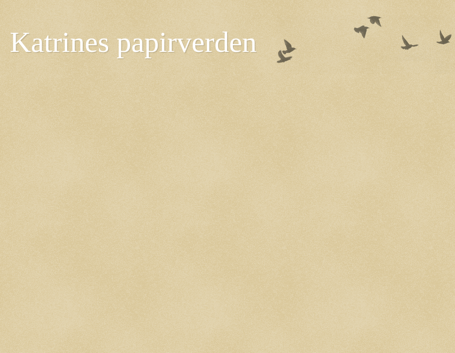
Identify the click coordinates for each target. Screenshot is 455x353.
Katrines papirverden (133, 42)
